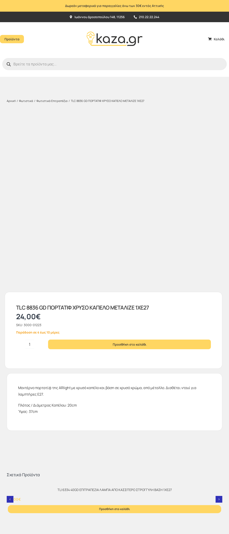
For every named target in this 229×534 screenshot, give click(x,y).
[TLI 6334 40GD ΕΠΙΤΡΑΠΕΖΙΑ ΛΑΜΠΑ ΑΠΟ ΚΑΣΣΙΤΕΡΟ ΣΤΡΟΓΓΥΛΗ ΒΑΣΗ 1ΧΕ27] (114, 312)
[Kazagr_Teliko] (114, 24)
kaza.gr (34, 493)
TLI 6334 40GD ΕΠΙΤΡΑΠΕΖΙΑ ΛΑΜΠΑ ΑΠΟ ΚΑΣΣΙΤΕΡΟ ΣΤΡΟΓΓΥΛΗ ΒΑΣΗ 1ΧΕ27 (114, 317)
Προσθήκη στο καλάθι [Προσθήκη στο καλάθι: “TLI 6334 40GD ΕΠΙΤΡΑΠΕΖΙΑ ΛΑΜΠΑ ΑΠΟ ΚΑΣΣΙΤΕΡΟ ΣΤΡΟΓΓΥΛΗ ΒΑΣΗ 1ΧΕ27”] (114, 336)
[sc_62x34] (125, 445)
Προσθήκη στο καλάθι (129, 172)
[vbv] (126, 437)
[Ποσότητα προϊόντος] (29, 171)
